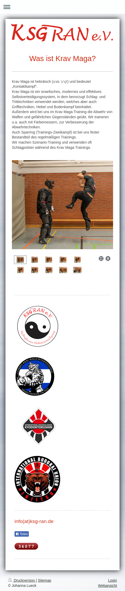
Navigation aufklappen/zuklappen (62, 6)
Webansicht (107, 585)
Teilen (22, 534)
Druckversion (22, 580)
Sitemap (44, 580)
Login (112, 580)
